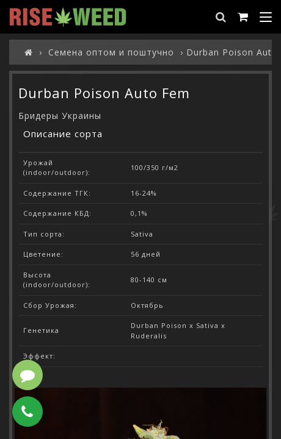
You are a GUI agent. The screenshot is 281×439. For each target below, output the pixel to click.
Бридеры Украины (59, 115)
